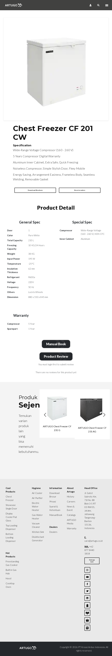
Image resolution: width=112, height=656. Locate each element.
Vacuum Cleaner (36, 525)
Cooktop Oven (10, 585)
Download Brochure (35, 190)
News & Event (71, 508)
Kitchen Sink (38, 532)
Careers (71, 501)
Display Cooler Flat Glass (11, 517)
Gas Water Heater (37, 517)
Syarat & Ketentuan (54, 508)
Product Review (57, 356)
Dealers (53, 532)
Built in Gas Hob (11, 572)
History (70, 496)
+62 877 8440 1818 (89, 550)
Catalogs (71, 515)
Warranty (71, 528)
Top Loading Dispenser (11, 527)
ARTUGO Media (71, 522)
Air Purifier (37, 498)
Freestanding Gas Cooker (12, 563)
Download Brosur (54, 495)
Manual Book (56, 344)
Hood (8, 578)
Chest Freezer (10, 498)
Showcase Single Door (11, 507)
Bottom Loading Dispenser (11, 537)
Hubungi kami (92, 561)
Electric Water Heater (35, 506)
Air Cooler (37, 493)
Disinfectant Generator (38, 539)
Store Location (79, 190)
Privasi (52, 501)
